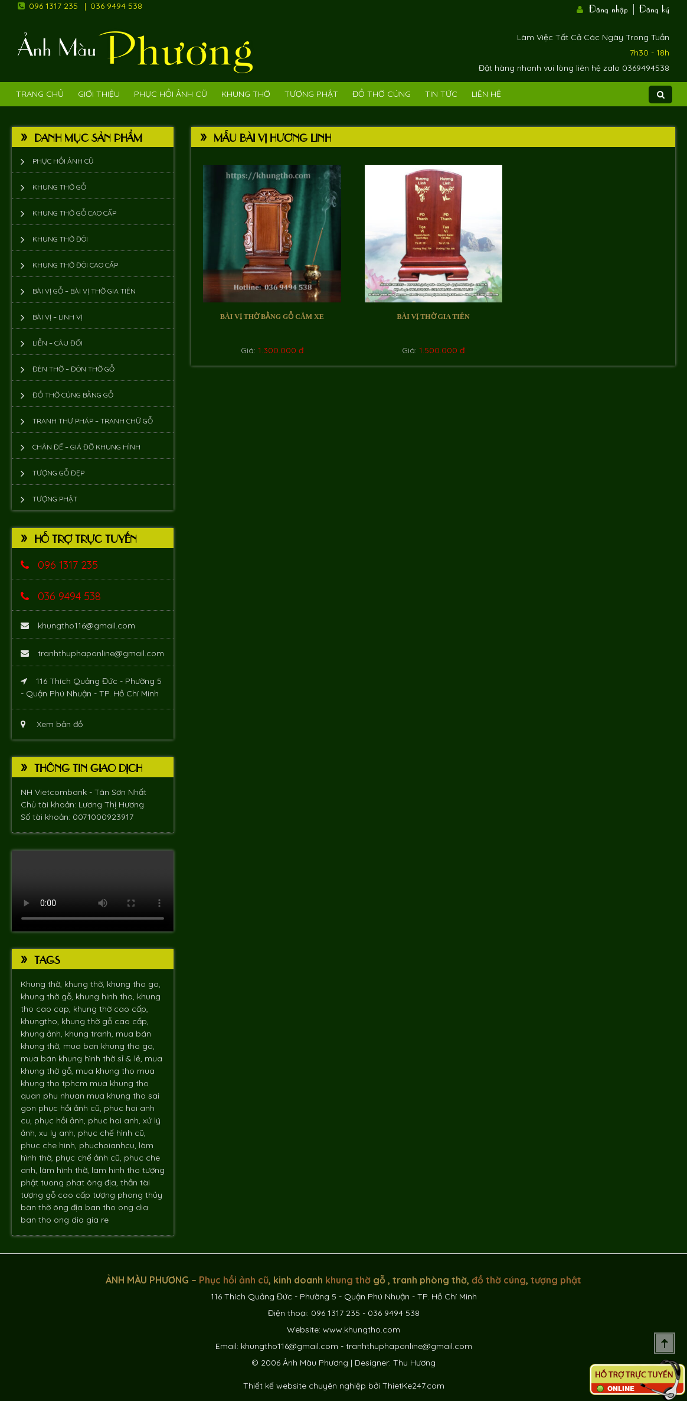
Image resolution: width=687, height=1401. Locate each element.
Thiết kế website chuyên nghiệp (304, 1385)
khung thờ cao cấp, (110, 1008)
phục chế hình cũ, (112, 1133)
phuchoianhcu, (109, 1145)
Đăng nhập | (612, 8)
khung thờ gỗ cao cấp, (105, 1021)
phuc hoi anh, (115, 1120)
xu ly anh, (58, 1133)
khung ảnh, (43, 1033)
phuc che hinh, (50, 1145)
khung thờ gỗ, (48, 996)
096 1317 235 (53, 6)
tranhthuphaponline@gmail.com (92, 653)
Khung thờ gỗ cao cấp (74, 212)
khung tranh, (90, 1033)
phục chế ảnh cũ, (89, 1157)
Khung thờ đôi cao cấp (75, 264)
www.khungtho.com (361, 1329)
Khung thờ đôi (60, 238)
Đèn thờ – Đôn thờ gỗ (73, 368)
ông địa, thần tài (118, 1182)
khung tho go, (134, 984)
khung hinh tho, (106, 996)
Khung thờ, (42, 984)
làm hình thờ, (65, 1170)
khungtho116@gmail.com (78, 625)
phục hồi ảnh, (61, 1120)
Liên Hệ (486, 94)
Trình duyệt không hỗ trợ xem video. (93, 891)
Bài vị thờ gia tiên (433, 316)
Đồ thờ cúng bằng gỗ (72, 394)
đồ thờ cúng (499, 1280)
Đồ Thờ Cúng (381, 94)
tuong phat (64, 1182)
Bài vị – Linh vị (57, 316)
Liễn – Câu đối (57, 342)
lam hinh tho (116, 1170)
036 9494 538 (116, 6)
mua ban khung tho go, (109, 1046)
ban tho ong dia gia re (65, 1219)
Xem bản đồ (52, 724)
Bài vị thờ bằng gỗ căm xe (272, 316)
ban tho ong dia (116, 1207)
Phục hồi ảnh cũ (170, 94)
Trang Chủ (40, 94)
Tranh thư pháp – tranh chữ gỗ (92, 420)
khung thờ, (85, 984)
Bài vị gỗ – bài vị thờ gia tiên (84, 290)
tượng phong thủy (127, 1195)
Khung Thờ (245, 94)
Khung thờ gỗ (59, 187)
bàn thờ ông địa (53, 1207)
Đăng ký (654, 8)
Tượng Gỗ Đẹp (58, 472)
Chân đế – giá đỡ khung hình (86, 446)
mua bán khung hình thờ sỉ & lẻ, (83, 1058)
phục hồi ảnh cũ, (71, 1108)
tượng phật (556, 1280)
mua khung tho (106, 1071)
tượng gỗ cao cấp (57, 1195)
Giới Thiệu (99, 94)
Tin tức (441, 94)
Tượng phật (311, 94)
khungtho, (41, 1021)
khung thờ (348, 1280)
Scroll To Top (664, 1343)
